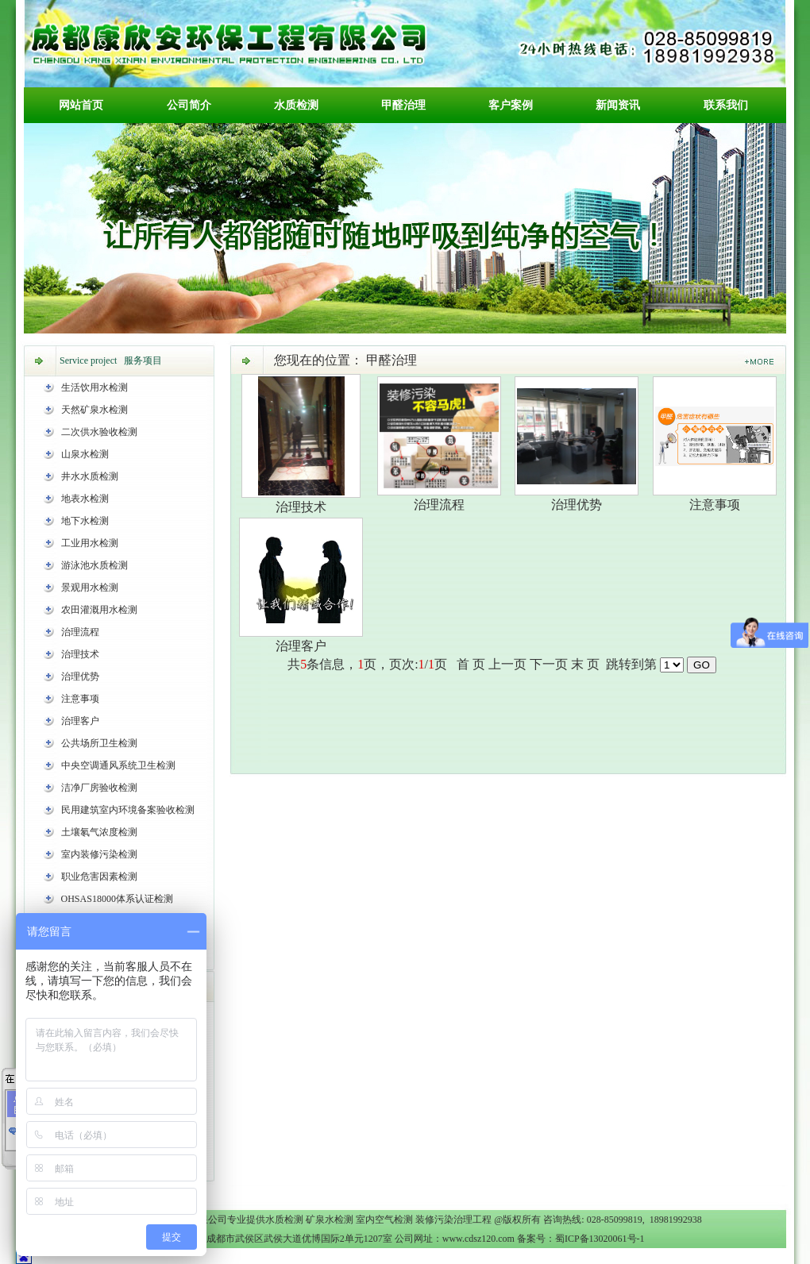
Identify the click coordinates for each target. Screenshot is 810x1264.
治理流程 (80, 632)
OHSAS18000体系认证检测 (117, 898)
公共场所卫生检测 (99, 743)
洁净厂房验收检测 (99, 787)
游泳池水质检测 (94, 565)
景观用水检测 (89, 587)
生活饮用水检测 (94, 387)
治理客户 (80, 720)
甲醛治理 (403, 105)
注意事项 (80, 698)
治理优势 (80, 676)
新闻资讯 (618, 105)
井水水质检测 (89, 476)
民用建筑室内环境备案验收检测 (128, 809)
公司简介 (189, 105)
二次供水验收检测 (99, 431)
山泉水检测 (85, 454)
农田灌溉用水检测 (99, 609)
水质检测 (296, 105)
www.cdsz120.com (478, 1238)
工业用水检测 (89, 543)
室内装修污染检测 (99, 854)
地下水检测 (85, 520)
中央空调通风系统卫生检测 (118, 765)
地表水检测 (85, 498)
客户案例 (510, 105)
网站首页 (81, 105)
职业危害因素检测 (99, 876)
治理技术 (80, 654)
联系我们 (726, 105)
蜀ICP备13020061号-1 (600, 1238)
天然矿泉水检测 (94, 409)
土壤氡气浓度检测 (99, 832)
